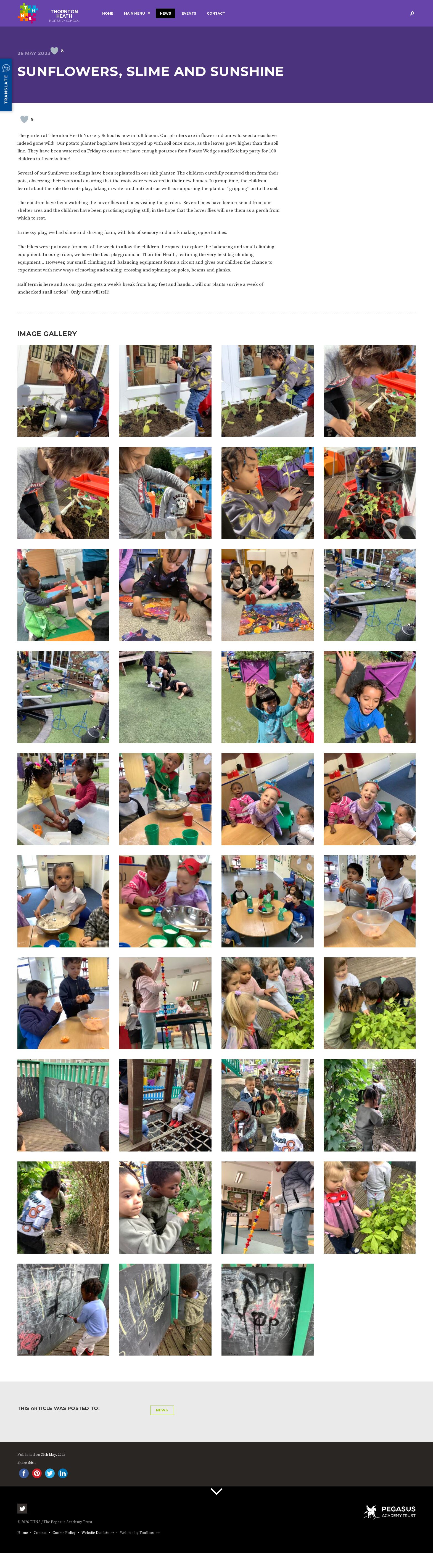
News (165, 13)
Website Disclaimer (97, 1533)
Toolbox (146, 1533)
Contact (216, 13)
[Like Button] (54, 51)
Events (189, 13)
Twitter (22, 1509)
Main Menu (134, 13)
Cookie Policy (64, 1533)
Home (107, 13)
